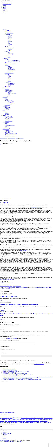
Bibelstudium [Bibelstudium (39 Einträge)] (24, 418)
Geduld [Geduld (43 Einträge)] (8, 420)
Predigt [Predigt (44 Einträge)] (41, 421)
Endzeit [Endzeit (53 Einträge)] (37, 418)
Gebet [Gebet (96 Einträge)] (5, 420)
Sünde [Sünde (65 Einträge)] (37, 422)
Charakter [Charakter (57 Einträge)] (29, 418)
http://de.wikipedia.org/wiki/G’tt (7, 279)
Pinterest (9, 202)
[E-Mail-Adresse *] (26, 353)
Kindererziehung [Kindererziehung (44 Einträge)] (14, 421)
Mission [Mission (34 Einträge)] (37, 421)
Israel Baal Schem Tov (25, 250)
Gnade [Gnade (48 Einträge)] (26, 420)
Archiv (1, 429)
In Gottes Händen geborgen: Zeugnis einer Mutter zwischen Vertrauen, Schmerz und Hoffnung (22, 379)
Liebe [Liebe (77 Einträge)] (24, 421)
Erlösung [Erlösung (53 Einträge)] (41, 418)
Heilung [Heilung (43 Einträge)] (46, 420)
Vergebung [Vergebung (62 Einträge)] (42, 422)
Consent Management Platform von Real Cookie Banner (11, 441)
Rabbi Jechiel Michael (36, 207)
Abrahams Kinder (3, 138)
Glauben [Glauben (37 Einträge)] (22, 420)
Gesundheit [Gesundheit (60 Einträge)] (13, 420)
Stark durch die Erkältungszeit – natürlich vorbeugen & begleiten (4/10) (17, 378)
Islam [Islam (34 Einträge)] (6, 421)
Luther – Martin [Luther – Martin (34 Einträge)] (29, 421)
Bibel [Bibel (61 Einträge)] (11, 418)
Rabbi (8, 286)
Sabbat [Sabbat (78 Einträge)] (8, 422)
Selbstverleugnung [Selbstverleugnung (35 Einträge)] (18, 422)
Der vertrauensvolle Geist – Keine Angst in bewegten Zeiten (15, 373)
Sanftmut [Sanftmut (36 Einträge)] (12, 422)
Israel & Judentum (11, 138)
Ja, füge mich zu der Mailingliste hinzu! (9, 340)
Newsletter (5, 437)
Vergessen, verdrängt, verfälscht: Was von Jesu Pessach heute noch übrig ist (19, 304)
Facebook (2, 202)
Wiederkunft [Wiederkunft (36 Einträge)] (12, 424)
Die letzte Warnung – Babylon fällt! (9, 296)
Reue (11, 286)
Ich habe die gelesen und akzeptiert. (14, 338)
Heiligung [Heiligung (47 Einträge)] (42, 420)
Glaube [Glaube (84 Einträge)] (19, 420)
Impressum (5, 434)
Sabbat (17, 138)
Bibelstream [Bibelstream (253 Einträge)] (16, 418)
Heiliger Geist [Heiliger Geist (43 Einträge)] (37, 420)
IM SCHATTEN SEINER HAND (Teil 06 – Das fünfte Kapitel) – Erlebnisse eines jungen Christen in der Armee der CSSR (27, 377)
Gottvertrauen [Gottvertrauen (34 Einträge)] (31, 420)
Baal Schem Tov (3, 286)
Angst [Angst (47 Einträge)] (1, 418)
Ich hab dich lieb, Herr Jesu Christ (9, 372)
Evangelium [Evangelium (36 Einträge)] (46, 418)
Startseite (4, 432)
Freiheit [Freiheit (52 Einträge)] (50, 418)
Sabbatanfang (18, 286)
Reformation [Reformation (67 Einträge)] (3, 422)
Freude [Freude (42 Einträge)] (1, 420)
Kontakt (4, 436)
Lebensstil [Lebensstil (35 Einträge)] (20, 421)
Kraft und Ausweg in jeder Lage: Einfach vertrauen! (13, 376)
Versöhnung (21, 138)
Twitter (5, 202)
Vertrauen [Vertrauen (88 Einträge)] (2, 424)
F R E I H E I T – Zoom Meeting (9, 369)
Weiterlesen (2, 300)
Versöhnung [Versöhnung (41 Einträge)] (48, 422)
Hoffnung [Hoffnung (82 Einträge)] (2, 421)
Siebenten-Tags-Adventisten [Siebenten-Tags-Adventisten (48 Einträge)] (29, 422)
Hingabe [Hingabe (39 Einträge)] (50, 420)
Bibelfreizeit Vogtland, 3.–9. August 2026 (7, 412)
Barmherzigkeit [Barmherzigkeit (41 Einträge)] (6, 418)
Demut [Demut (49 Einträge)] (33, 418)
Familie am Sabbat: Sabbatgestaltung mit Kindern (18, 287)
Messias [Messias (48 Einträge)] (34, 421)
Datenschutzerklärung (12, 338)
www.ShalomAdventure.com (6, 282)
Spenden (4, 438)
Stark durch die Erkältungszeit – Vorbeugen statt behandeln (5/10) (16, 371)
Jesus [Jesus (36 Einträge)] (9, 421)
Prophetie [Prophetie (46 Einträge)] (45, 421)
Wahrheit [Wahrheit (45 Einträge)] (8, 424)
